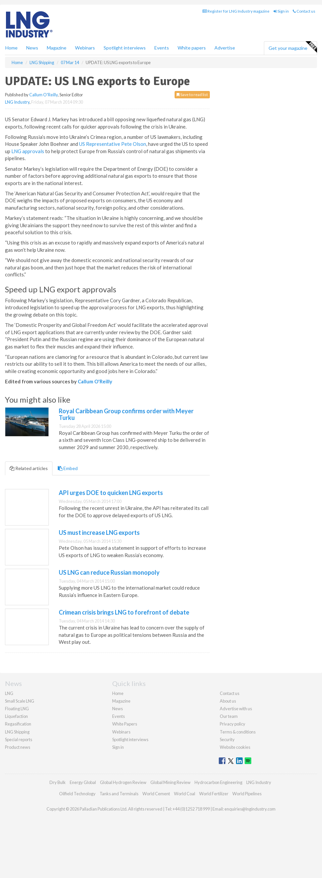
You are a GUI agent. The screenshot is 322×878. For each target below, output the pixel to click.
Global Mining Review (170, 782)
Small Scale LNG (19, 701)
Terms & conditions (238, 731)
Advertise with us (236, 708)
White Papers (124, 724)
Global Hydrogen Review (123, 782)
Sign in (281, 11)
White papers (192, 47)
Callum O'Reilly (43, 94)
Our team (229, 716)
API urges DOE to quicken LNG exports (111, 492)
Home (11, 47)
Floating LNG (17, 708)
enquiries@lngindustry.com (250, 809)
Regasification (18, 724)
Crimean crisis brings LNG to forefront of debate (124, 612)
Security (227, 739)
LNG (9, 693)
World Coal (184, 793)
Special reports (18, 739)
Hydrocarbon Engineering (218, 782)
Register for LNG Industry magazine (236, 11)
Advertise (224, 47)
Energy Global (83, 782)
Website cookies (235, 747)
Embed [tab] (68, 468)
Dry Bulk (57, 782)
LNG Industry (17, 102)
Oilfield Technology (77, 793)
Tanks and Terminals (119, 793)
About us (228, 701)
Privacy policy (232, 724)
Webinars (85, 47)
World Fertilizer (213, 793)
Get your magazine (293, 47)
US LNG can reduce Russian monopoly (109, 572)
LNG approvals (27, 151)
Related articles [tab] (29, 468)
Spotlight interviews (125, 47)
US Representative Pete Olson (112, 144)
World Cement (156, 793)
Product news (17, 747)
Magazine (56, 47)
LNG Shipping (17, 731)
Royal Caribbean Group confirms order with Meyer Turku (126, 414)
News (117, 708)
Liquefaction (16, 716)
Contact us (304, 11)
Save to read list (192, 94)
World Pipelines (247, 793)
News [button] (32, 47)
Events (161, 47)
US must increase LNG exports (99, 532)
